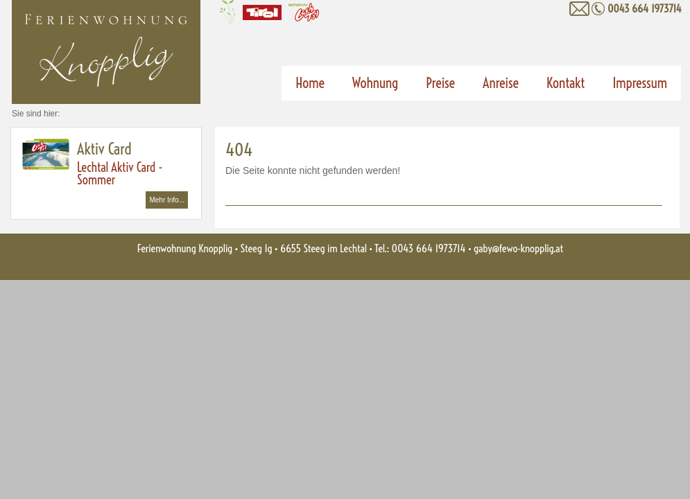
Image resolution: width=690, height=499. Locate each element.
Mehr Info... (166, 200)
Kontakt (565, 82)
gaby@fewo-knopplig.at (518, 248)
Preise (440, 82)
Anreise (501, 82)
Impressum (639, 82)
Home (310, 82)
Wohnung (375, 82)
